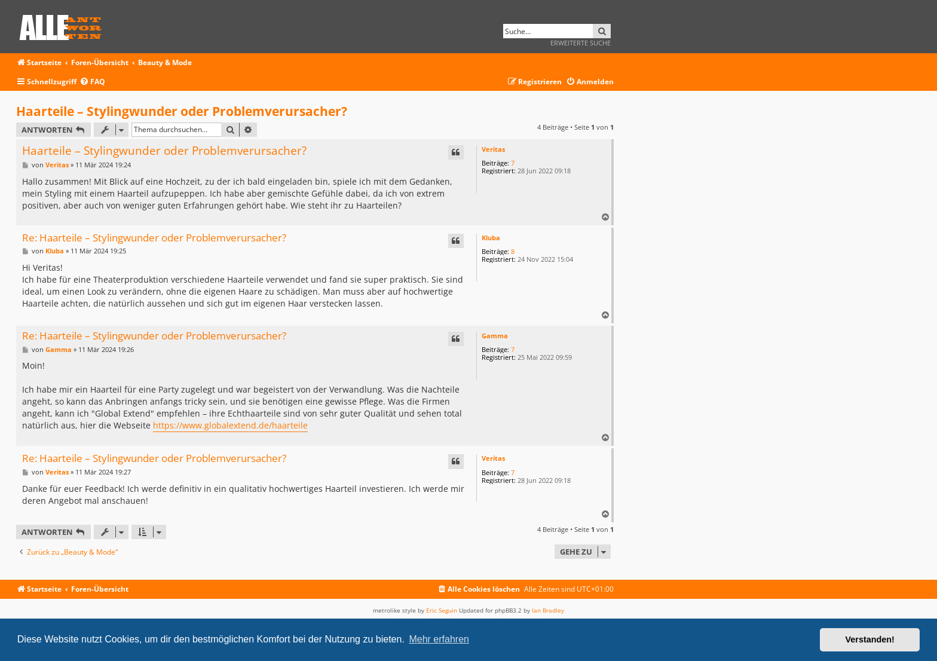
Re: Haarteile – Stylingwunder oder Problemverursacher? (154, 238)
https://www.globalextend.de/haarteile (230, 425)
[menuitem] (92, 82)
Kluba (491, 237)
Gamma (495, 335)
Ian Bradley (548, 610)
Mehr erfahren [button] (439, 639)
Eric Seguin (441, 610)
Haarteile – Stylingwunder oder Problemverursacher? (181, 111)
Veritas (493, 149)
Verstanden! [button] (870, 639)
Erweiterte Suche (580, 42)
